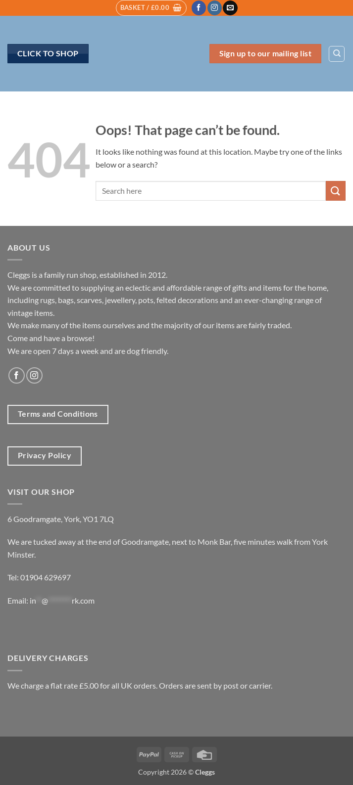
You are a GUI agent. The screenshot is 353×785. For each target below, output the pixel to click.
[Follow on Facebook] (199, 7)
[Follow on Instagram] (214, 7)
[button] (151, 8)
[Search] (337, 54)
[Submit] (336, 190)
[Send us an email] (230, 7)
